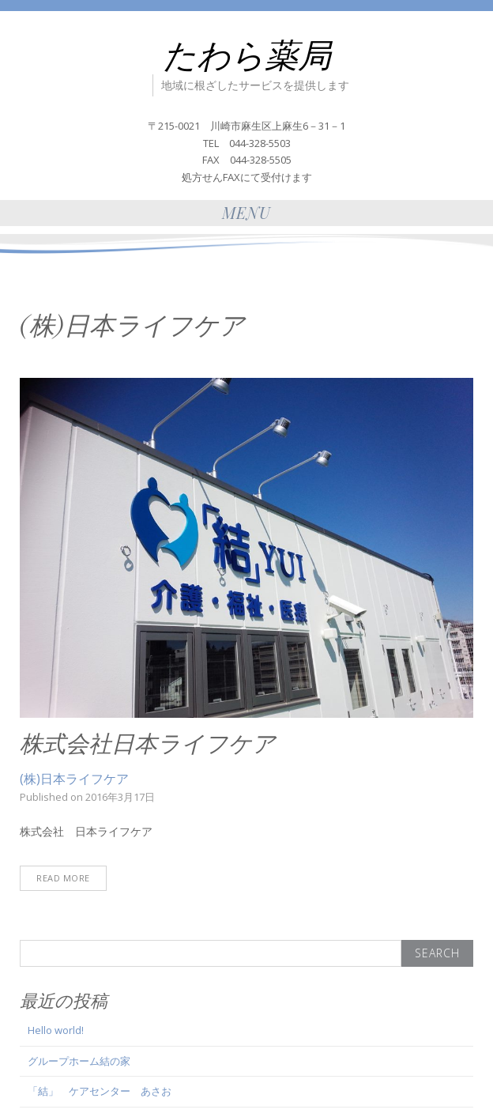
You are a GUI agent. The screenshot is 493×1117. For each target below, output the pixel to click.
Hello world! (56, 1030)
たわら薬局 (247, 54)
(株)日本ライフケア (74, 778)
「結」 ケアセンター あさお (99, 1091)
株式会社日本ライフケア (148, 742)
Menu (246, 212)
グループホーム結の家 (79, 1061)
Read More (63, 878)
